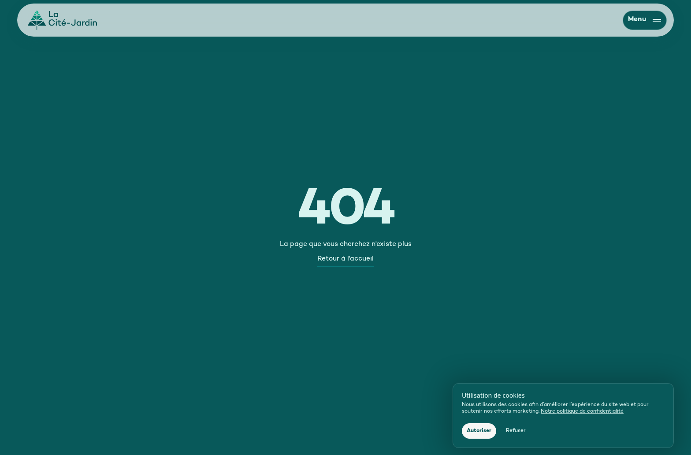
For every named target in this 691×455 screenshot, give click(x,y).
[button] (479, 431)
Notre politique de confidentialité (582, 411)
